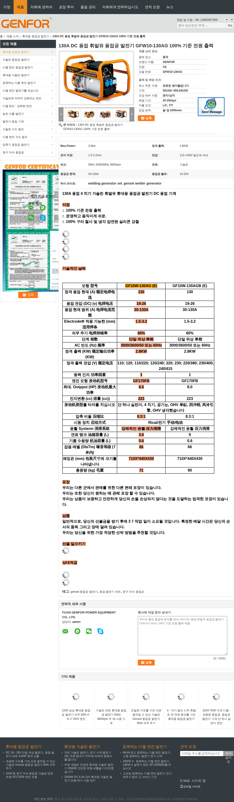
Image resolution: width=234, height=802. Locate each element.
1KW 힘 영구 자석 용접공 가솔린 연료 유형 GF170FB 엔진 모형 (29, 775)
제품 (20, 7)
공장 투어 (66, 7)
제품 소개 (12, 36)
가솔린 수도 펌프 (13, 129)
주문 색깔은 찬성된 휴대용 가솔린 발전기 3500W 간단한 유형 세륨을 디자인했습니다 (89, 768)
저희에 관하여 (41, 7)
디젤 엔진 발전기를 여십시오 (21, 90)
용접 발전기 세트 (110, 591)
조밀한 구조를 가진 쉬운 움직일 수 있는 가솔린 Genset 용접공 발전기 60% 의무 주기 (146, 717)
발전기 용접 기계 (13, 121)
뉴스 (169, 7)
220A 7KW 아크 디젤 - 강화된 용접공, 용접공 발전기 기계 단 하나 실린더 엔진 (216, 717)
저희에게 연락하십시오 (120, 7)
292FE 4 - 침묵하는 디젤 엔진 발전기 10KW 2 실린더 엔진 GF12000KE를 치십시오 (147, 765)
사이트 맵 (199, 781)
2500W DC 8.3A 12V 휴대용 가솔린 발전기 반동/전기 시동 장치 (88, 778)
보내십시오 (228, 753)
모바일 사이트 (190, 786)
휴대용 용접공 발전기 (35, 36)
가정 (6, 7)
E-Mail (185, 781)
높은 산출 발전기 (13, 113)
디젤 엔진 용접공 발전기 (18, 67)
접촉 (149, 118)
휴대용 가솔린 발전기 (16, 75)
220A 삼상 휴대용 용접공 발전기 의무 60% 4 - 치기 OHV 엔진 (76, 715)
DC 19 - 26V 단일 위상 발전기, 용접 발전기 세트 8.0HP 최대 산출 (30, 754)
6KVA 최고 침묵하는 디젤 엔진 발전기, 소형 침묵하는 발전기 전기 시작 (147, 754)
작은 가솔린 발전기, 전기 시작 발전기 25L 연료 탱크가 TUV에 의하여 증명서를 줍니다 (88, 756)
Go (230, 25)
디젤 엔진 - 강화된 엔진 (17, 106)
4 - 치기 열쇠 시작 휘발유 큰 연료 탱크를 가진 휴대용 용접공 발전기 (181, 715)
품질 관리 (87, 7)
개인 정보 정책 (43, 799)
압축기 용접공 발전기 (16, 144)
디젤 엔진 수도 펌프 (15, 137)
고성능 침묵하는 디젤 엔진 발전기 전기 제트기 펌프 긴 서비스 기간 (147, 775)
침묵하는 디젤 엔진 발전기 (19, 83)
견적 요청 (152, 7)
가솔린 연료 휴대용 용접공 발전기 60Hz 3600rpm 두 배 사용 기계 (111, 717)
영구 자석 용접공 (13, 152)
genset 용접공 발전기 (84, 591)
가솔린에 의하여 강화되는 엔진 (22, 98)
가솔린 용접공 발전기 (16, 59)
